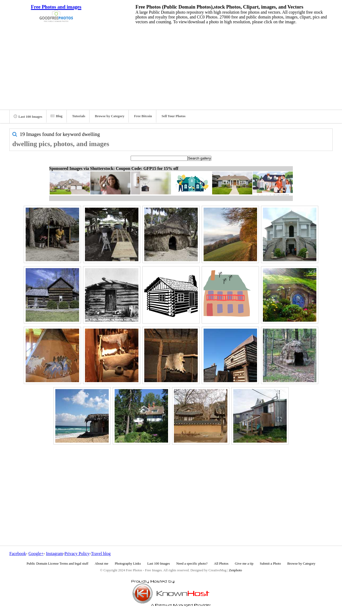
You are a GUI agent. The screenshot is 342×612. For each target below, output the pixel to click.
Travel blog (101, 553)
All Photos (221, 563)
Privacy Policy (77, 553)
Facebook (17, 553)
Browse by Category (110, 116)
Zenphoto (235, 570)
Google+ (36, 553)
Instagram (54, 553)
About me (101, 563)
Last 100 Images (28, 116)
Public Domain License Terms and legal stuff (57, 563)
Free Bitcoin (143, 116)
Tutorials (78, 116)
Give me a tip (244, 563)
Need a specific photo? (192, 563)
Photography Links (128, 563)
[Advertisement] (171, 65)
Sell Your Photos (174, 116)
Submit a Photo (270, 563)
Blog (56, 116)
